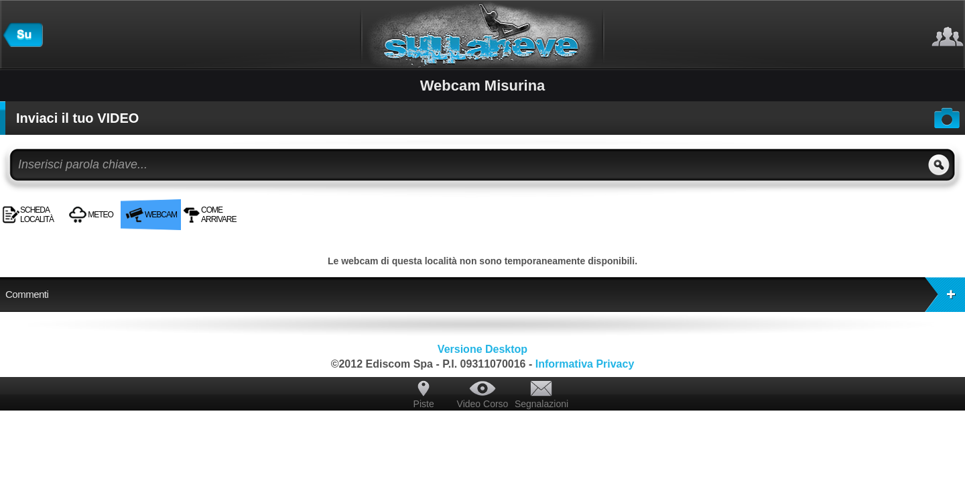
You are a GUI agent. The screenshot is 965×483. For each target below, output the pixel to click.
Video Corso (483, 403)
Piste (423, 403)
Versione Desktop (482, 349)
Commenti (485, 294)
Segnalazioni (541, 403)
